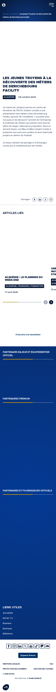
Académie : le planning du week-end (24, 279)
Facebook (8, 646)
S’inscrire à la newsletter (28, 335)
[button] (51, 302)
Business (7, 623)
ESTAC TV (8, 618)
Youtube (30, 646)
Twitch (41, 646)
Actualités (14, 14)
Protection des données (15, 669)
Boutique (7, 629)
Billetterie (8, 634)
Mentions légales (11, 664)
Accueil (6, 14)
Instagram (14, 646)
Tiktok (36, 646)
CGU (51, 664)
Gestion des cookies (43, 669)
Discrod (47, 646)
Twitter (25, 646)
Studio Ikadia (35, 678)
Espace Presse (28, 655)
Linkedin (19, 646)
